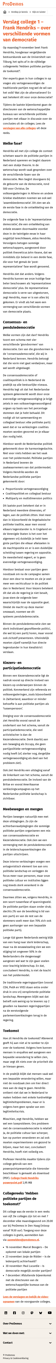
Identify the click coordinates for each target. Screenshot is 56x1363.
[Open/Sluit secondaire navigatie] (51, 12)
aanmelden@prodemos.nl (23, 1239)
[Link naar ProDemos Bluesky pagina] (41, 1313)
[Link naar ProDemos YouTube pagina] (49, 1313)
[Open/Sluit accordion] (28, 1323)
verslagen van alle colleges (19, 128)
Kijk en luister (39, 12)
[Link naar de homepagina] (13, 4)
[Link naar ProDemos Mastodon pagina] (32, 1313)
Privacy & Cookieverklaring (15, 1358)
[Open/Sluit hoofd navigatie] (50, 3)
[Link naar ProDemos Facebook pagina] (15, 1313)
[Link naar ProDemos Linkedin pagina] (6, 1313)
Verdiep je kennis (19, 12)
